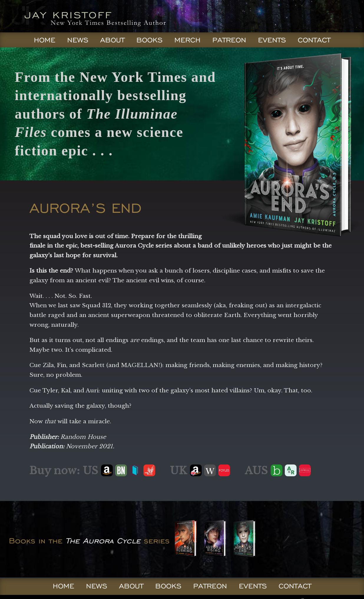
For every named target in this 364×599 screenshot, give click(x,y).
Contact (314, 40)
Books (149, 40)
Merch (187, 40)
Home (44, 40)
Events (272, 40)
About (112, 40)
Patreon (229, 40)
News (77, 40)
